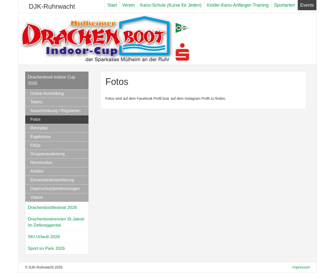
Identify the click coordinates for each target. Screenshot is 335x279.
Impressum (301, 267)
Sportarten (284, 5)
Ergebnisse (40, 137)
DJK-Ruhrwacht (52, 6)
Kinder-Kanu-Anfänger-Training (238, 5)
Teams (36, 102)
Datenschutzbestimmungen (55, 188)
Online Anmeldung (47, 93)
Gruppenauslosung (47, 154)
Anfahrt (37, 171)
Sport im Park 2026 (46, 248)
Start (112, 5)
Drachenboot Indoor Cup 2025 (51, 80)
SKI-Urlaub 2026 (44, 236)
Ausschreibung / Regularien (55, 110)
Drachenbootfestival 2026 (52, 207)
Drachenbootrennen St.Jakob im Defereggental (56, 222)
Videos (36, 197)
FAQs (35, 145)
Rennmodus (41, 162)
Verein (128, 5)
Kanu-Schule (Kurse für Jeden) (170, 5)
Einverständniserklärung (52, 180)
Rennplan (39, 128)
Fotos (35, 119)
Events (307, 5)
